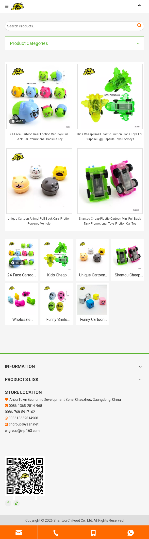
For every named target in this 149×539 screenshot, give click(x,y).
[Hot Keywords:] (139, 26)
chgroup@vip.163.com (22, 431)
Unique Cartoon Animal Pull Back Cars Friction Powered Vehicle (39, 221)
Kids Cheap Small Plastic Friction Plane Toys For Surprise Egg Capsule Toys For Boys (109, 137)
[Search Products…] (70, 26)
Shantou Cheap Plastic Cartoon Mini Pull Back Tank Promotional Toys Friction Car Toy (110, 221)
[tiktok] (16, 503)
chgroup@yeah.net (23, 424)
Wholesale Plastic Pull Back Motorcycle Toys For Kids (21, 319)
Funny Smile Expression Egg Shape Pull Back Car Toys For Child (57, 319)
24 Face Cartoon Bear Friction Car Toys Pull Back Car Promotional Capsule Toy (39, 137)
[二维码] (25, 478)
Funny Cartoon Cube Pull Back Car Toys (92, 319)
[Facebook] (8, 503)
